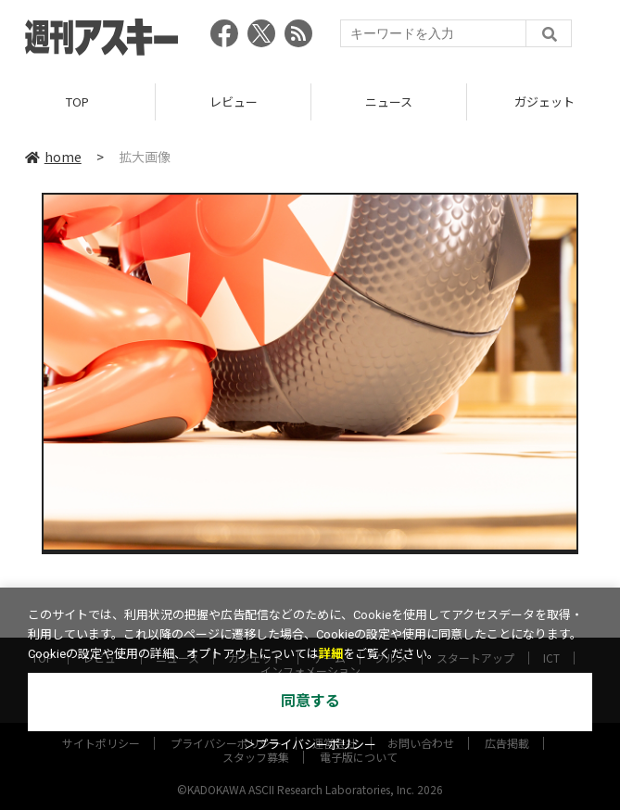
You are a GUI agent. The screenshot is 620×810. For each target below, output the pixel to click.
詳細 (331, 654)
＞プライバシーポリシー (310, 745)
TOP (77, 101)
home (53, 156)
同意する (310, 701)
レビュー (233, 101)
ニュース (388, 101)
